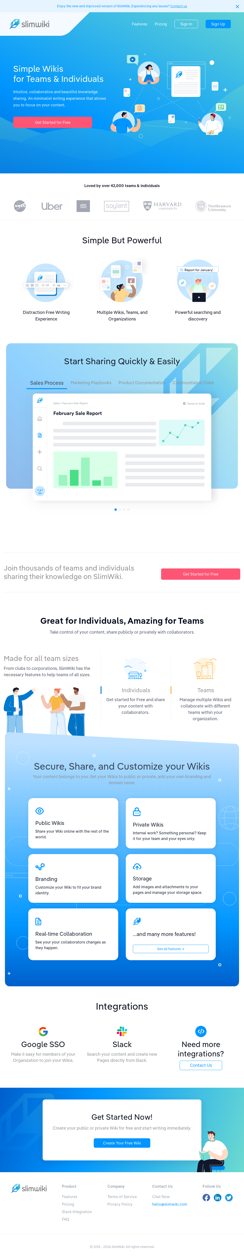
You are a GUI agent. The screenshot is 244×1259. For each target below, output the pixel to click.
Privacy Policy (120, 1204)
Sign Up (218, 24)
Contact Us (201, 1065)
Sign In (186, 24)
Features (139, 24)
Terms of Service (122, 1196)
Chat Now (161, 1196)
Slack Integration (77, 1211)
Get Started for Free (52, 122)
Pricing (161, 24)
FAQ (65, 1219)
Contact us (178, 6)
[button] (237, 6)
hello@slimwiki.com (169, 1204)
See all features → (170, 949)
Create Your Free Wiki (122, 1143)
